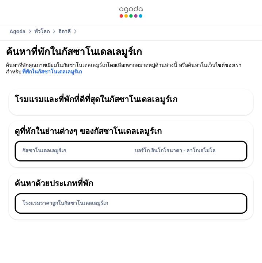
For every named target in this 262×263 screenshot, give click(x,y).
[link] (131, 12)
